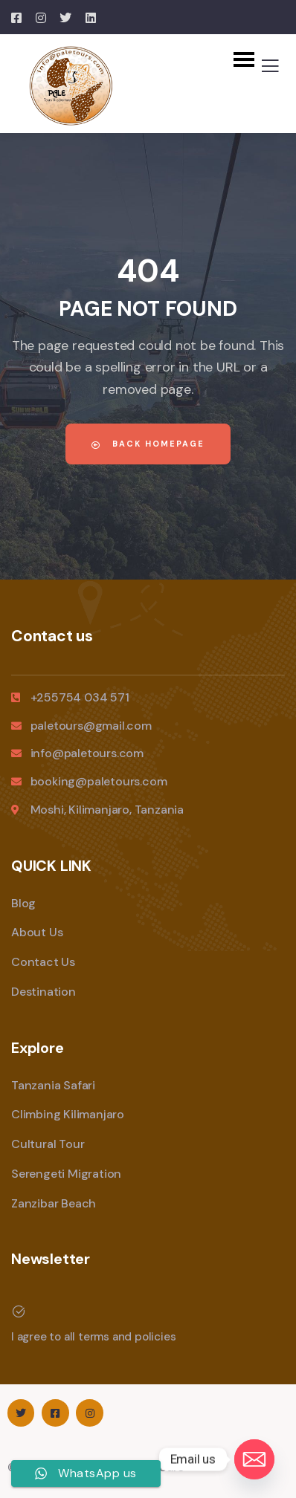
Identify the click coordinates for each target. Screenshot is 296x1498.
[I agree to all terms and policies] (18, 1311)
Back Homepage (148, 443)
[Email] (254, 1459)
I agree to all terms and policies (93, 1336)
